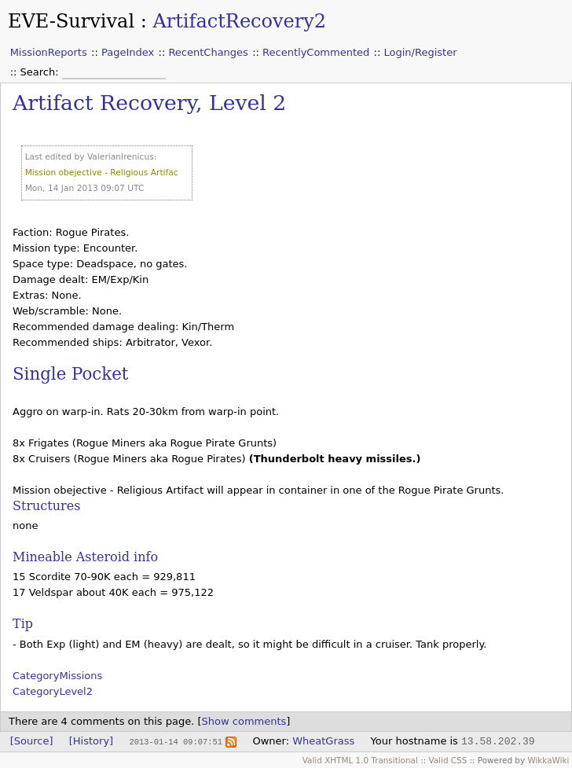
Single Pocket (70, 374)
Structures (46, 505)
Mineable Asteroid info (85, 556)
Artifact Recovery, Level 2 (149, 102)
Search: (41, 72)
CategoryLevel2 (53, 691)
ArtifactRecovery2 (239, 21)
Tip (23, 623)
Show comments (244, 721)
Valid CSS (447, 760)
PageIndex (127, 52)
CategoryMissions (57, 676)
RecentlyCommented (315, 52)
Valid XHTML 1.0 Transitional (360, 760)
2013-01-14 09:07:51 (175, 741)
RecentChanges (208, 52)
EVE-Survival (71, 21)
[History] (91, 741)
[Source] (31, 741)
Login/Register (420, 52)
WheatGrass (323, 741)
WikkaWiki (548, 760)
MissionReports (48, 52)
